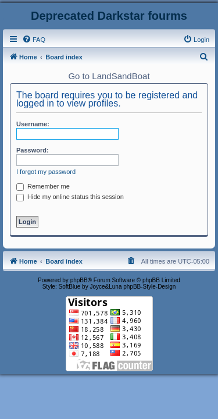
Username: (32, 123)
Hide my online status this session (70, 196)
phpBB (79, 280)
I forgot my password (46, 171)
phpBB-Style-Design (149, 286)
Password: (32, 150)
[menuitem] (33, 40)
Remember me (43, 186)
